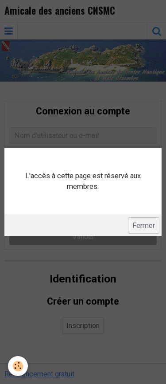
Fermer (143, 225)
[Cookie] (18, 366)
